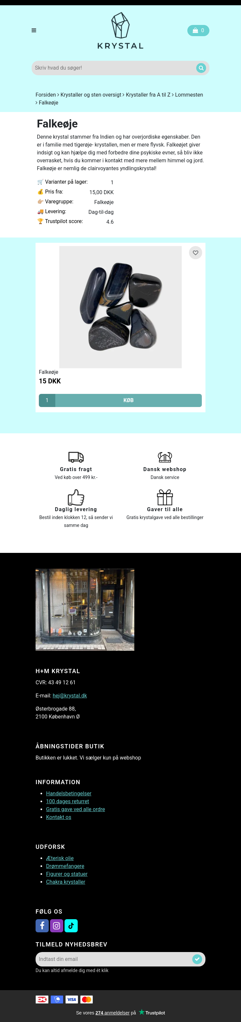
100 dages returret (67, 801)
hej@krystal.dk (70, 696)
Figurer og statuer (67, 874)
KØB (128, 400)
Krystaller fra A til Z (148, 95)
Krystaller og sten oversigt (91, 95)
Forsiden (46, 95)
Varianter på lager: (62, 182)
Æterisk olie (60, 858)
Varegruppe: (55, 201)
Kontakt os (58, 817)
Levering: (51, 211)
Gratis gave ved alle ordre (75, 809)
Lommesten (189, 95)
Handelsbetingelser (69, 793)
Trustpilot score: (60, 221)
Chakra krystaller (65, 882)
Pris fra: (50, 192)
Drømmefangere (65, 866)
